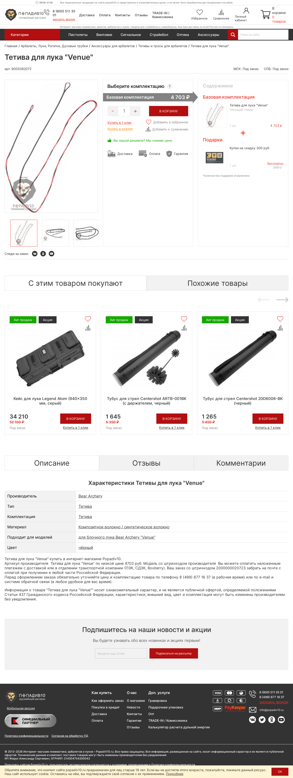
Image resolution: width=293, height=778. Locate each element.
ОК (280, 771)
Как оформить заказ (108, 700)
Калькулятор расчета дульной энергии (179, 727)
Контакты (122, 15)
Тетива (85, 506)
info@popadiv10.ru (272, 710)
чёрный (86, 547)
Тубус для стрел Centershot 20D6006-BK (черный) (243, 400)
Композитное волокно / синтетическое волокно (124, 527)
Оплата (105, 15)
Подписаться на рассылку (174, 653)
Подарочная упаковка (165, 707)
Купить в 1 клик (120, 122)
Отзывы (141, 15)
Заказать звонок (64, 19)
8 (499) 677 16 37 (271, 697)
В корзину (75, 419)
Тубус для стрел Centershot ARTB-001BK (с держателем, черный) (146, 400)
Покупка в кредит (106, 707)
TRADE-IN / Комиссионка (162, 15)
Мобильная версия (21, 708)
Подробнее (174, 774)
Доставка (87, 15)
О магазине (136, 700)
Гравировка (157, 700)
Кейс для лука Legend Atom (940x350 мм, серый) (50, 400)
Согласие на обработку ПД (70, 735)
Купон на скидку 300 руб (249, 148)
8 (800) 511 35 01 (271, 692)
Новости (133, 707)
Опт (151, 714)
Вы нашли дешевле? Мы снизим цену (143, 140)
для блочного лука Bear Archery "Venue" (117, 537)
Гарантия (181, 154)
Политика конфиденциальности (26, 735)
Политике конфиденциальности (173, 764)
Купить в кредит (120, 129)
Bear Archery (90, 496)
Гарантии (134, 720)
